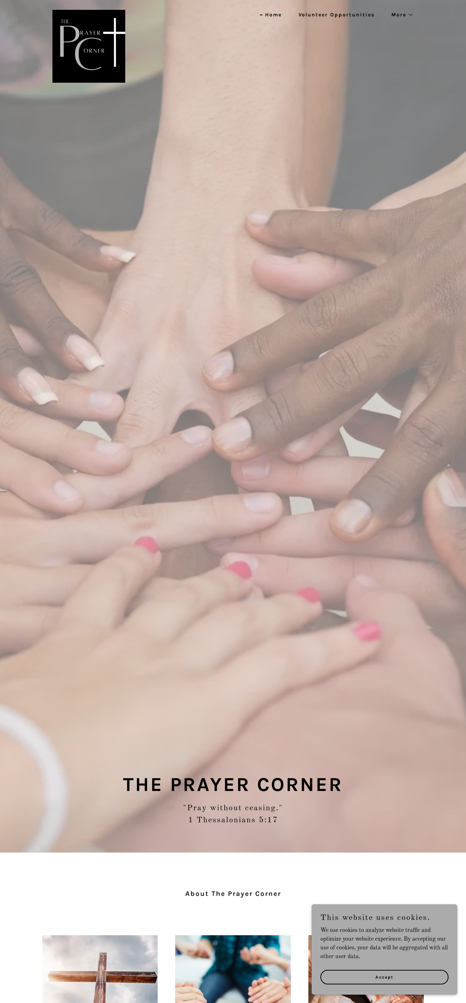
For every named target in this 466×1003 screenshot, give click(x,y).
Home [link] (273, 15)
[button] (400, 15)
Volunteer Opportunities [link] (337, 15)
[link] (88, 13)
